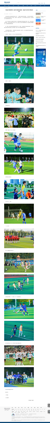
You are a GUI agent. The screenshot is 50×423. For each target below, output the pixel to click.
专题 (36, 10)
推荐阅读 (37, 28)
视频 (23, 5)
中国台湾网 (37, 411)
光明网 (12, 412)
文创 (44, 5)
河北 (20, 409)
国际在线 (24, 411)
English (39, 3)
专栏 (27, 5)
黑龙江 (29, 409)
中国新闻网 (19, 412)
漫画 (31, 5)
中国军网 (15, 412)
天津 (18, 409)
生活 (25, 407)
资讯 (13, 5)
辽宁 (24, 409)
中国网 (21, 411)
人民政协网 (22, 412)
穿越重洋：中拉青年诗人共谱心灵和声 (40, 37)
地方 (40, 5)
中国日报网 (5, 7)
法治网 (25, 412)
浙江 (35, 409)
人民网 (16, 411)
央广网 (44, 411)
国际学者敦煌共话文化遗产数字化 (40, 35)
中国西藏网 (41, 411)
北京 (15, 409)
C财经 (18, 5)
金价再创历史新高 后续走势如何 (40, 39)
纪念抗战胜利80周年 (43, 23)
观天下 (35, 5)
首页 (4, 5)
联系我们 (8, 410)
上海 (31, 409)
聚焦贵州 (7, 7)
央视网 (27, 411)
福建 (37, 409)
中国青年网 (30, 411)
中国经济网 (34, 411)
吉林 (26, 409)
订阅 (44, 3)
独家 (37, 407)
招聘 (41, 407)
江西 (40, 409)
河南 (44, 409)
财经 (21, 407)
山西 (22, 409)
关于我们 (5, 410)
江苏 (33, 409)
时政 (8, 5)
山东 (42, 409)
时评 (15, 407)
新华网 (18, 411)
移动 (42, 3)
